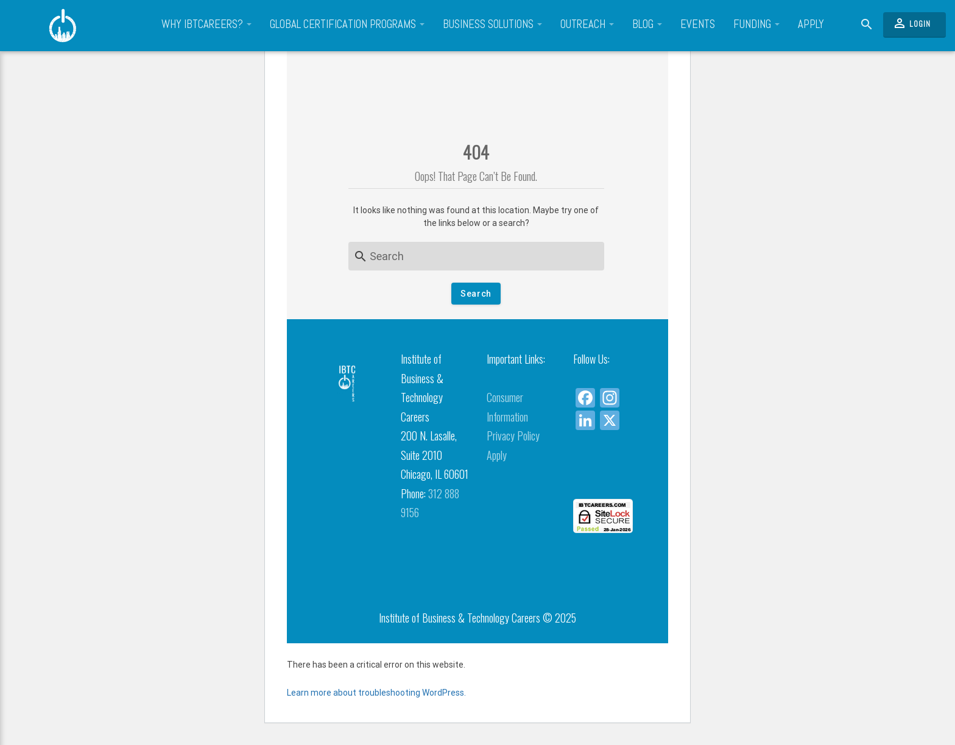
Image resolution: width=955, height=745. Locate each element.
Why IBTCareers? (206, 24)
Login (911, 23)
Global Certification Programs (347, 24)
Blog (647, 24)
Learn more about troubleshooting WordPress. (376, 692)
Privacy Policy (513, 435)
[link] (606, 476)
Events (697, 24)
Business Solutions (492, 24)
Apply (811, 24)
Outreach (587, 24)
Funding (756, 24)
